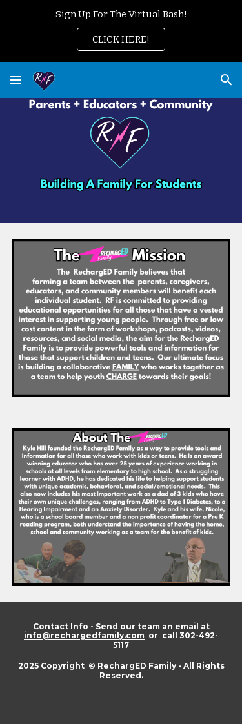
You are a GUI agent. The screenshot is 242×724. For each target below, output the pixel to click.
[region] (121, 31)
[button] (15, 79)
